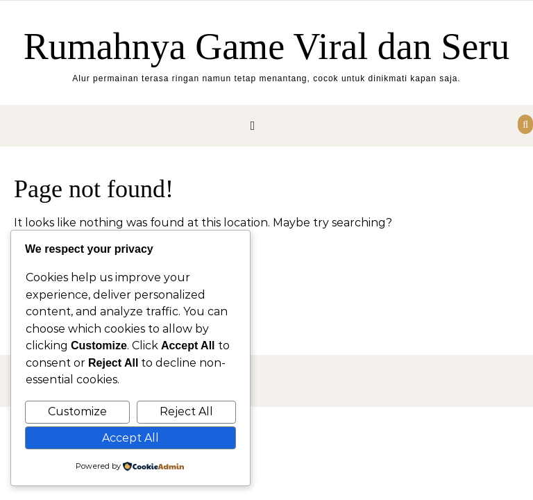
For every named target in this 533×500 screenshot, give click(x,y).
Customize (77, 411)
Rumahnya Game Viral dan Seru (267, 46)
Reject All (186, 411)
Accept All (130, 437)
